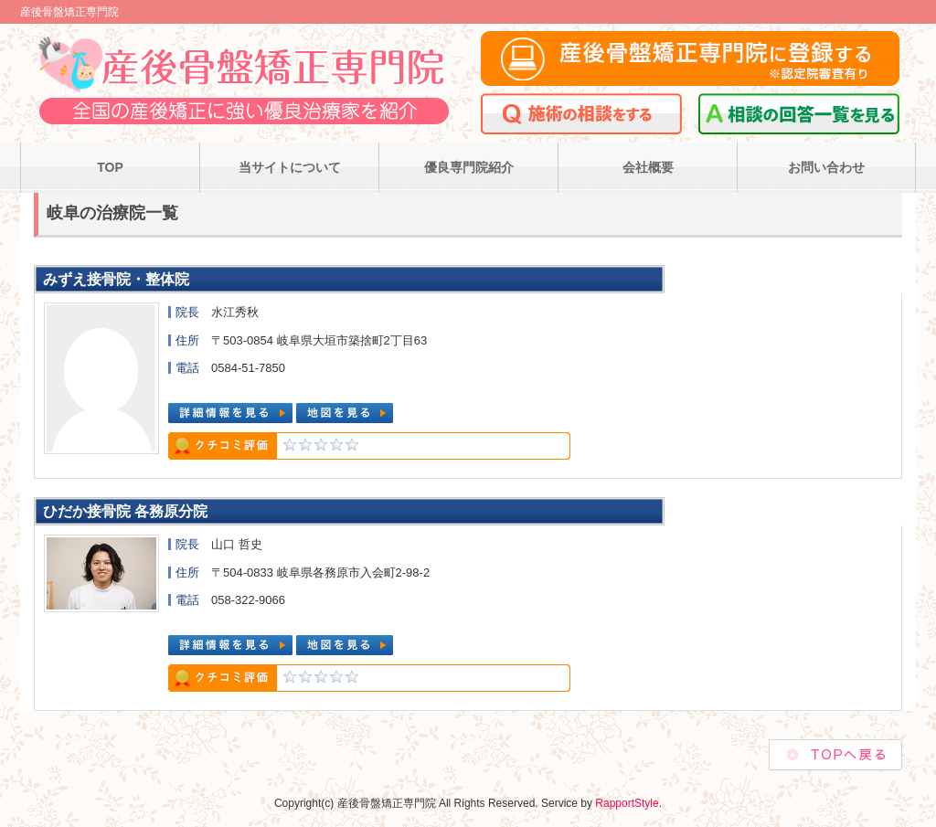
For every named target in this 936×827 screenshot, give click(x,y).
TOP (110, 167)
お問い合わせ (826, 167)
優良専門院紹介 (469, 167)
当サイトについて (290, 167)
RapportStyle (626, 803)
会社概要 (648, 167)
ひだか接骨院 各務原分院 (125, 511)
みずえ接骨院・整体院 (116, 279)
